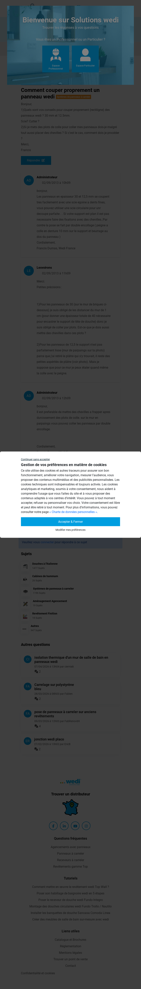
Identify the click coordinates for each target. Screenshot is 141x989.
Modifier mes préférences (70, 529)
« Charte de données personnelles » (73, 512)
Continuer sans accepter (35, 459)
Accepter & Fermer (70, 521)
